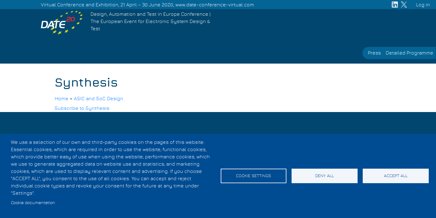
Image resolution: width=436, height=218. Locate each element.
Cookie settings (253, 176)
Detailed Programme (409, 53)
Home (61, 98)
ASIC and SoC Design (98, 98)
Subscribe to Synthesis (81, 108)
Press (374, 53)
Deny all (324, 176)
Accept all (396, 176)
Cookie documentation (33, 203)
